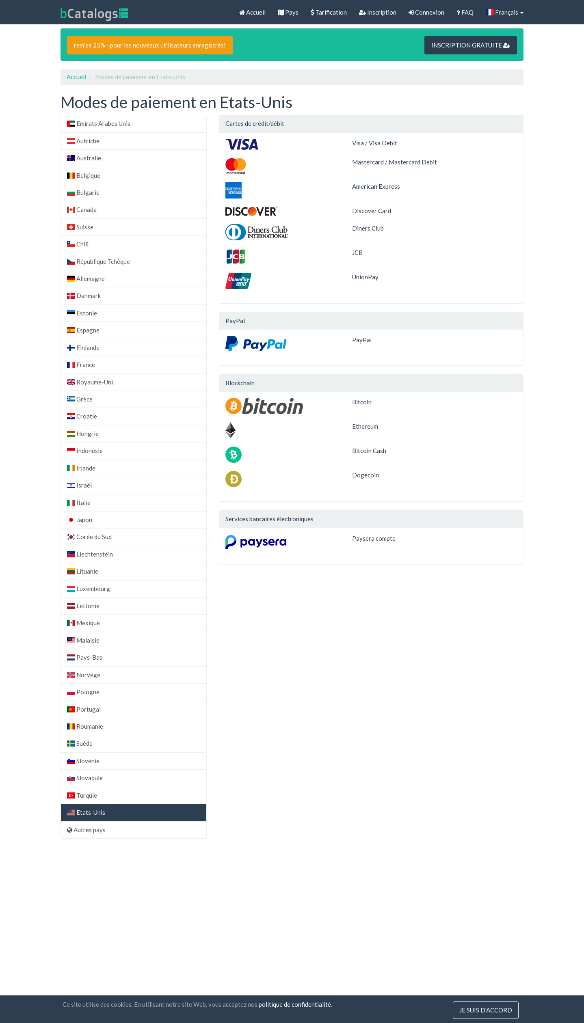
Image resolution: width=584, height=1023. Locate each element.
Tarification (329, 12)
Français (504, 12)
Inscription (377, 12)
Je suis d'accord (485, 1010)
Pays (288, 12)
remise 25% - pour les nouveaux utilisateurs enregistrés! (150, 45)
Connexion (426, 12)
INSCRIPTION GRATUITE (470, 45)
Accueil (252, 12)
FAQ (465, 12)
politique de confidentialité (295, 1004)
